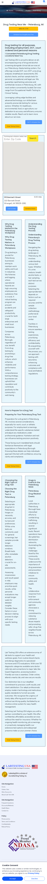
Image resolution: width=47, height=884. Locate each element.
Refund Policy (6, 827)
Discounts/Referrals (8, 805)
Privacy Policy (33, 873)
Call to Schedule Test (33, 122)
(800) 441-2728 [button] (23, 29)
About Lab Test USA (8, 795)
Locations (19, 11)
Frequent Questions (8, 803)
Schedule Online (30, 209)
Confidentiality (6, 824)
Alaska (27, 11)
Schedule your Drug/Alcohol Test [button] (24, 34)
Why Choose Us (7, 792)
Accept (12, 878)
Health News (5, 808)
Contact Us (5, 811)
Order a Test (5, 789)
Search (32, 138)
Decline (34, 878)
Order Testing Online (13, 126)
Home (9, 11)
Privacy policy (6, 819)
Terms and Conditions (8, 821)
